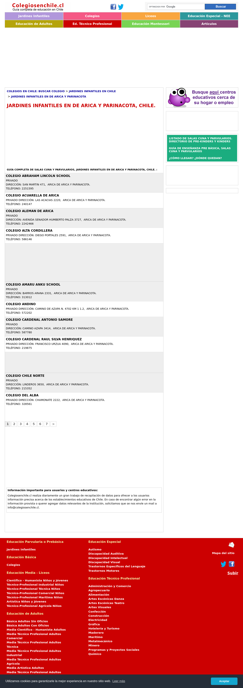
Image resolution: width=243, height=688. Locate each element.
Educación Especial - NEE (209, 16)
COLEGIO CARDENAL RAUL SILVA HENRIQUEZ (44, 339)
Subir (232, 573)
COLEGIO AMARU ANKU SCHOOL (33, 284)
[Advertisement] (119, 56)
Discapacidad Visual (104, 562)
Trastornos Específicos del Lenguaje (116, 566)
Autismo (95, 549)
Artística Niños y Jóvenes (26, 601)
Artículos (209, 24)
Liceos (150, 16)
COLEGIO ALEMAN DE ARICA (29, 211)
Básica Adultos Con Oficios (28, 625)
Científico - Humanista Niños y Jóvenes (37, 580)
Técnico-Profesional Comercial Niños (35, 593)
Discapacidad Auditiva (106, 553)
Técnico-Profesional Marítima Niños (35, 597)
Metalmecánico (100, 641)
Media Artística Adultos (25, 668)
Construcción (98, 616)
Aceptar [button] (224, 681)
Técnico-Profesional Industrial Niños (35, 584)
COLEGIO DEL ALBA (22, 395)
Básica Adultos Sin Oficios (27, 621)
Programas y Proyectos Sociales (113, 650)
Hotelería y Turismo (104, 628)
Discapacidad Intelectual (108, 558)
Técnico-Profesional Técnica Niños (33, 589)
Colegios (92, 16)
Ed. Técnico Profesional (92, 24)
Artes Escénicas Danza (106, 599)
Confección (97, 611)
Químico (94, 654)
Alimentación (98, 594)
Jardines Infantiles (34, 16)
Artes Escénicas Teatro (106, 603)
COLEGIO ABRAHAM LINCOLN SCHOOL (38, 176)
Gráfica (94, 624)
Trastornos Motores (103, 570)
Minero (93, 645)
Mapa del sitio (223, 553)
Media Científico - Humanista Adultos (36, 629)
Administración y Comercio (109, 586)
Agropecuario (99, 590)
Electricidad (97, 620)
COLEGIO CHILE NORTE (25, 376)
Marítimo (95, 637)
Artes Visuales (99, 607)
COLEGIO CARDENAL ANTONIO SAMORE (39, 319)
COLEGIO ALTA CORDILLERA (29, 230)
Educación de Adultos (34, 24)
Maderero (96, 632)
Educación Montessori (150, 24)
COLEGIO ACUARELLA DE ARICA (32, 195)
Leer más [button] (118, 681)
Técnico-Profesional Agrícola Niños (34, 606)
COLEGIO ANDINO (21, 304)
